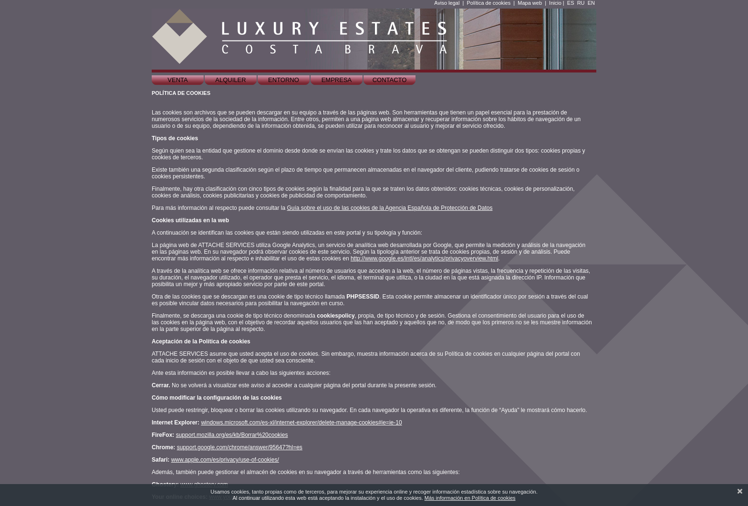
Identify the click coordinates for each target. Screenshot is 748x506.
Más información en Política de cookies (470, 498)
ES (570, 3)
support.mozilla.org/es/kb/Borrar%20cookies (232, 435)
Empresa (337, 79)
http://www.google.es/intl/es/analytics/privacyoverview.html (424, 258)
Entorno (283, 79)
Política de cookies (488, 3)
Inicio (555, 3)
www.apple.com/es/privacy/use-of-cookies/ (225, 459)
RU (581, 3)
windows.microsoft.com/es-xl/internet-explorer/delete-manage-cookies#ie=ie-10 (301, 422)
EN (591, 3)
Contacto (390, 79)
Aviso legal (446, 3)
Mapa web (530, 3)
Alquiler (230, 79)
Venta (177, 79)
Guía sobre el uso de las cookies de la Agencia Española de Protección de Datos (389, 208)
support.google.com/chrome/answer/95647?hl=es (239, 447)
